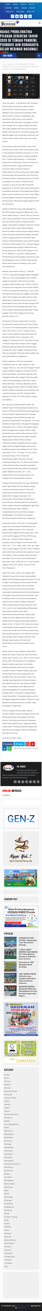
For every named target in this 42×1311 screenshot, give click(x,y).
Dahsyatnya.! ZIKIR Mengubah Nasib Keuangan (26, 964)
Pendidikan (10, 64)
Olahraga (8, 1200)
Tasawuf (7, 1246)
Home (4, 64)
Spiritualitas (9, 1243)
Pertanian (8, 1210)
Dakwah (7, 1084)
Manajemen (9, 1180)
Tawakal (7, 1250)
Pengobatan (9, 1207)
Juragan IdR (22, 1308)
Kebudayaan (9, 1134)
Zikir (6, 1266)
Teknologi (8, 1253)
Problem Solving (10, 1216)
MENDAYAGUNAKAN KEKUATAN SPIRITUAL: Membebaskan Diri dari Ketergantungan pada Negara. (28, 991)
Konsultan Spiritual (12, 1164)
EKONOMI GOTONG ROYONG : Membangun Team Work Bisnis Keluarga (28, 941)
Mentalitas (8, 1187)
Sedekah (7, 1226)
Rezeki (6, 1223)
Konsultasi (8, 1167)
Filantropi (8, 1094)
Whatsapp (9, 749)
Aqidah (7, 1074)
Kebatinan (8, 1130)
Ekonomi (7, 1088)
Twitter (19, 744)
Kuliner (7, 1174)
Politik (6, 1213)
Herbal (6, 1107)
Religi (6, 1220)
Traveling (8, 1263)
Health (7, 1101)
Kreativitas (8, 1170)
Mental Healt (9, 1183)
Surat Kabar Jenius (22, 1306)
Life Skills (8, 1177)
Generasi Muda (10, 1097)
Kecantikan (8, 1137)
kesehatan (8, 1150)
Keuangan (8, 1157)
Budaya (7, 1081)
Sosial (6, 1230)
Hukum (7, 1111)
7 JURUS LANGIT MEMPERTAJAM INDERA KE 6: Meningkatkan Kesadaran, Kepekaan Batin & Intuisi (28, 954)
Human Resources (11, 1114)
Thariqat (7, 1259)
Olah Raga (8, 1197)
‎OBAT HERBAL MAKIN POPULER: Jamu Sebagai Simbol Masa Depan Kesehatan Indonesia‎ (27, 978)
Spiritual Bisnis (10, 1240)
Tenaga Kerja (9, 1256)
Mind (6, 1190)
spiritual (7, 1233)
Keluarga (7, 1144)
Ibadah (7, 1121)
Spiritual (7, 1236)
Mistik (6, 1193)
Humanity (8, 1117)
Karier (6, 1127)
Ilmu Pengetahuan (11, 1124)
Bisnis (6, 1078)
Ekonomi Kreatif (10, 1091)
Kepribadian (9, 1147)
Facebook (8, 744)
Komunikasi (9, 1160)
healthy (7, 1104)
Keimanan (8, 1140)
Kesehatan (8, 1154)
